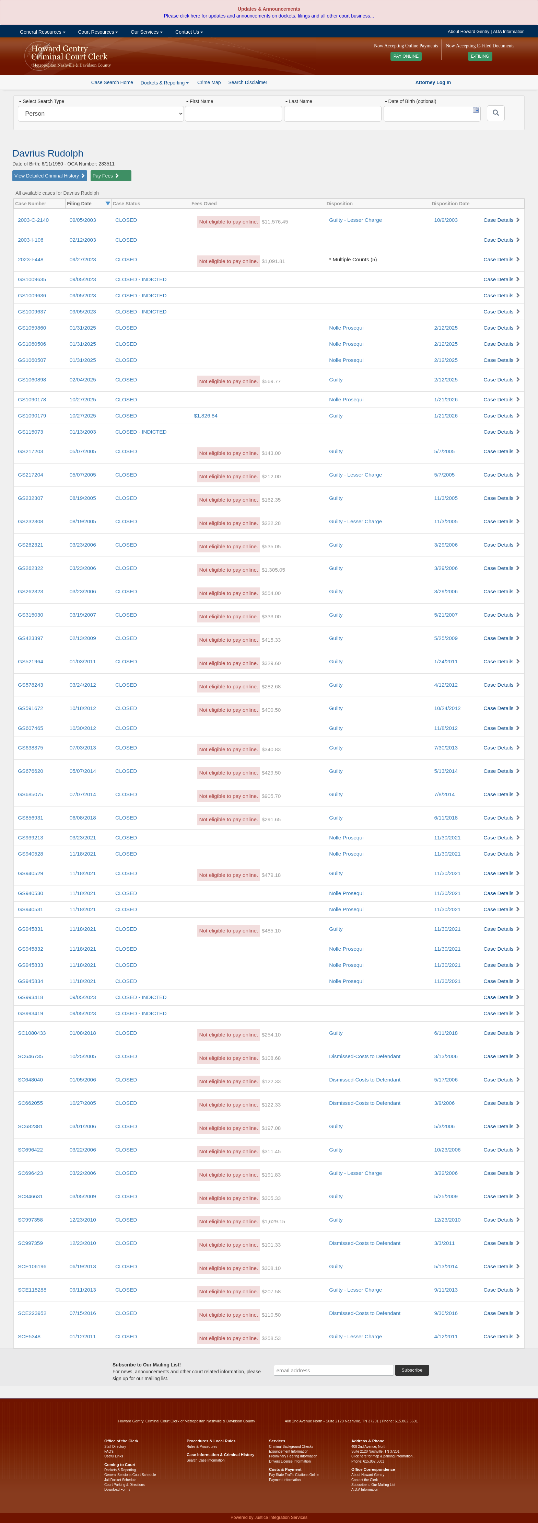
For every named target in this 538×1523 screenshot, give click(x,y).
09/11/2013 (83, 1290)
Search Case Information (206, 1460)
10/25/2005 (83, 1056)
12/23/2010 (83, 1220)
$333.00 (271, 616)
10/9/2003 (445, 220)
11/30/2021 (447, 837)
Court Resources (97, 32)
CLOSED (126, 220)
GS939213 (30, 837)
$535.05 (271, 546)
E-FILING (480, 56)
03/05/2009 (83, 1196)
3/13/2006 (445, 1056)
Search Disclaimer (247, 82)
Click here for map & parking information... (383, 1456)
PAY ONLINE (406, 56)
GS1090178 (32, 399)
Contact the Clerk (364, 1480)
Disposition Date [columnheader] (450, 203)
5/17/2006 (445, 1080)
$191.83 (271, 1175)
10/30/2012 (83, 728)
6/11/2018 (445, 818)
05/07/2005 (83, 451)
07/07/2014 (83, 794)
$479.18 (271, 875)
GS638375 (30, 748)
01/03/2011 (83, 661)
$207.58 (271, 1291)
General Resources (42, 32)
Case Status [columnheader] (126, 203)
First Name (199, 101)
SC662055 (30, 1103)
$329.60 (271, 663)
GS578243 (30, 685)
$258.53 (271, 1338)
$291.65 (271, 819)
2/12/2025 (445, 328)
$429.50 (271, 773)
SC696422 (30, 1150)
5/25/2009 (445, 638)
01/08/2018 (83, 1033)
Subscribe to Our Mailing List (373, 1485)
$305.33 (271, 1198)
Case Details (498, 220)
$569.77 (271, 381)
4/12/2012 (445, 685)
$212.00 (271, 476)
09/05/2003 (83, 220)
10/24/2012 (447, 708)
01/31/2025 (83, 328)
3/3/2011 (444, 1243)
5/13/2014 (445, 771)
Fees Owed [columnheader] (204, 203)
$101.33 (271, 1245)
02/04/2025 (83, 379)
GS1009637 (32, 311)
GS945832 (30, 949)
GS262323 (30, 591)
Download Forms (117, 1489)
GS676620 (30, 771)
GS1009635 (32, 279)
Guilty (335, 379)
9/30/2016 (445, 1313)
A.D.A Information (364, 1489)
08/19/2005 (83, 498)
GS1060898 (32, 379)
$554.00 (271, 593)
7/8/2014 (444, 794)
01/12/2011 (83, 1336)
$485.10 (271, 931)
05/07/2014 (83, 771)
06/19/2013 (83, 1266)
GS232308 (30, 521)
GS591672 (30, 708)
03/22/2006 (83, 1150)
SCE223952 (32, 1313)
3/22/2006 (445, 1173)
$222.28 (271, 523)
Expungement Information (288, 1451)
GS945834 (30, 981)
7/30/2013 (445, 748)
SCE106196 (32, 1266)
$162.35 (271, 500)
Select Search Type (41, 101)
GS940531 (30, 909)
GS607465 (30, 728)
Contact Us (188, 32)
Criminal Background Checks (291, 1446)
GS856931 (30, 818)
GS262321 (30, 545)
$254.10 (271, 1035)
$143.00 (271, 453)
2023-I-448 (30, 259)
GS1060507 (32, 360)
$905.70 (271, 796)
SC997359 (30, 1243)
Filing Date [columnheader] (79, 203)
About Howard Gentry (468, 31)
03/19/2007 (83, 615)
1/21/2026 (445, 399)
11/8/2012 (445, 728)
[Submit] (496, 113)
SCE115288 (32, 1290)
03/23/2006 (83, 545)
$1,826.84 (205, 416)
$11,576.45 (275, 222)
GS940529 (30, 873)
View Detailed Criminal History (49, 176)
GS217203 (30, 451)
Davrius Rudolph (47, 153)
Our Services (146, 32)
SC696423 (30, 1173)
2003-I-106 (30, 240)
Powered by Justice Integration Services (269, 1517)
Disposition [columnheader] (340, 203)
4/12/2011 (445, 1336)
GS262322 (30, 568)
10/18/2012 (83, 708)
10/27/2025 (83, 399)
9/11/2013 (445, 1290)
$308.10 (271, 1268)
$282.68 (271, 686)
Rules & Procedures (202, 1446)
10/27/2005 (83, 1103)
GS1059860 (32, 328)
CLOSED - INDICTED (141, 279)
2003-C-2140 (33, 220)
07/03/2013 (83, 748)
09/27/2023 (83, 259)
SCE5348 (29, 1336)
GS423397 (30, 638)
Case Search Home (112, 82)
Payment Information (285, 1480)
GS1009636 (32, 295)
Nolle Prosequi (346, 328)
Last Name (298, 101)
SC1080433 (32, 1033)
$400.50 (271, 710)
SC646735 (30, 1056)
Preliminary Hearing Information (293, 1456)
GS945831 (30, 929)
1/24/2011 (445, 661)
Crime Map (209, 82)
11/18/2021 (83, 854)
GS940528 (30, 854)
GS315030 (30, 615)
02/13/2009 (83, 638)
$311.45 (271, 1151)
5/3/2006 (444, 1126)
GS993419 (30, 1013)
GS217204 (30, 475)
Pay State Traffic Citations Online (294, 1475)
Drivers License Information (290, 1461)
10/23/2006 (447, 1150)
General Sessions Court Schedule (130, 1475)
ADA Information (509, 31)
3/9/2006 (444, 1103)
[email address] (334, 1370)
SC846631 (30, 1196)
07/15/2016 (83, 1313)
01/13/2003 (83, 432)
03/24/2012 (83, 685)
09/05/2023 (83, 279)
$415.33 (271, 640)
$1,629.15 (273, 1221)
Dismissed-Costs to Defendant (364, 1056)
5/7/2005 (444, 451)
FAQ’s (109, 1451)
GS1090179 (32, 416)
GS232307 (30, 498)
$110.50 (271, 1315)
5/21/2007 (445, 615)
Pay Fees (106, 176)
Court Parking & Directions (124, 1485)
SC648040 (30, 1080)
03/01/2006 (83, 1126)
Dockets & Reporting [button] (165, 82)
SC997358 (30, 1220)
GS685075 (30, 794)
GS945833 (30, 965)
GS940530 (30, 893)
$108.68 (271, 1058)
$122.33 (271, 1081)
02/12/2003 (83, 240)
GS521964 (30, 661)
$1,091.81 (273, 261)
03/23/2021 (83, 837)
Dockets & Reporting (120, 1470)
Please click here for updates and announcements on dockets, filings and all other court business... (269, 16)
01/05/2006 (83, 1080)
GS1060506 (32, 344)
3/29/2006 (445, 545)
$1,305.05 (273, 570)
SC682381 (30, 1126)
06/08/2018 (83, 818)
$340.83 (271, 749)
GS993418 (30, 997)
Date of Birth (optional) (410, 101)
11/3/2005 (445, 498)
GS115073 (30, 432)
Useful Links (113, 1456)
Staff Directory (115, 1446)
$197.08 (271, 1128)
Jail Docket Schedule (120, 1480)
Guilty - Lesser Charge (355, 220)
